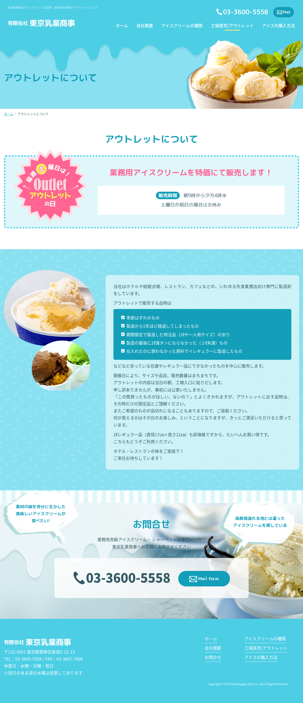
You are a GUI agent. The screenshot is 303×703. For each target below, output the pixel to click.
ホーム (122, 25)
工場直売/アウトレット (232, 25)
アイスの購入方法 (278, 25)
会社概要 (144, 25)
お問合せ (213, 657)
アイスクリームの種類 (182, 25)
